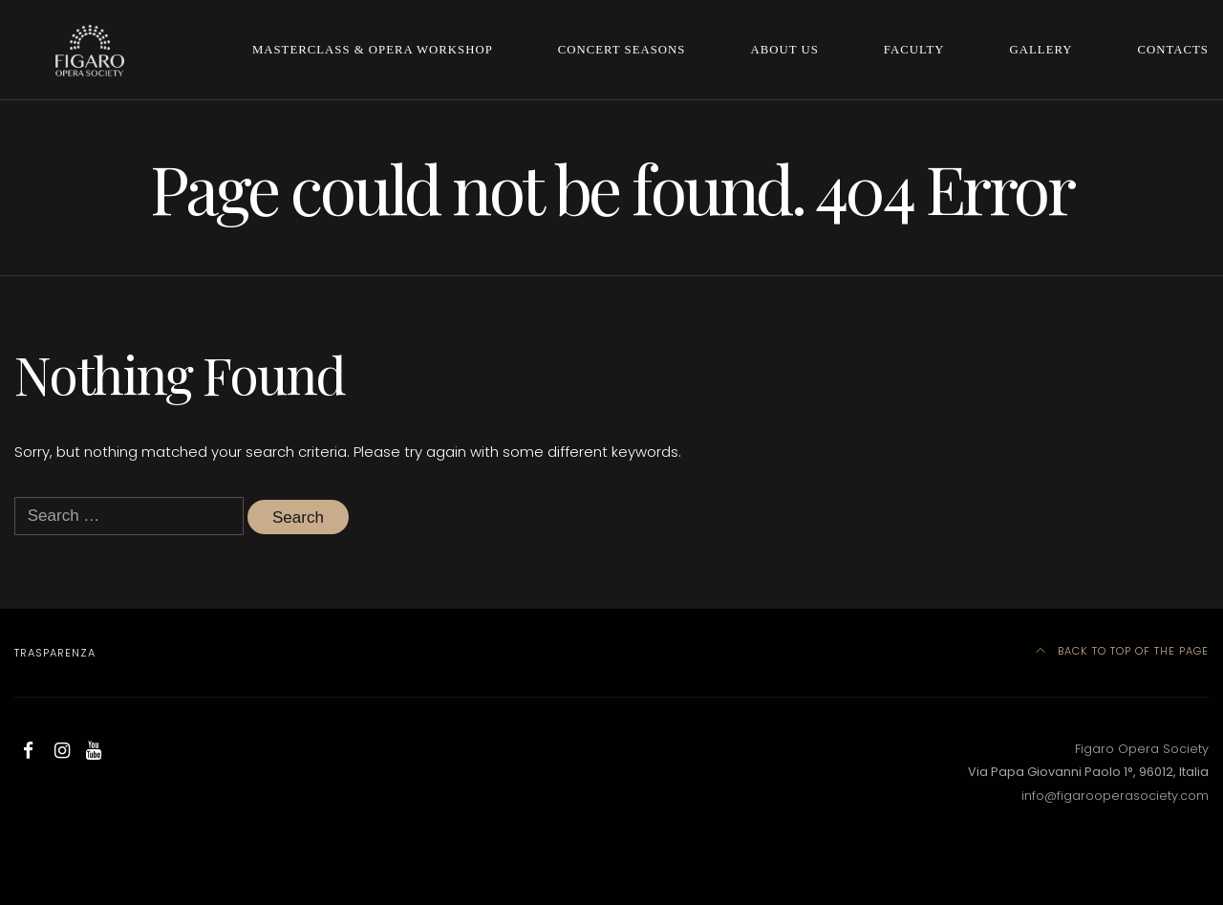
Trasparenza (55, 652)
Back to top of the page (1123, 650)
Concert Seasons (622, 49)
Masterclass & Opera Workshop (372, 49)
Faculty (914, 49)
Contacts (1173, 49)
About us (784, 49)
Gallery (1041, 49)
